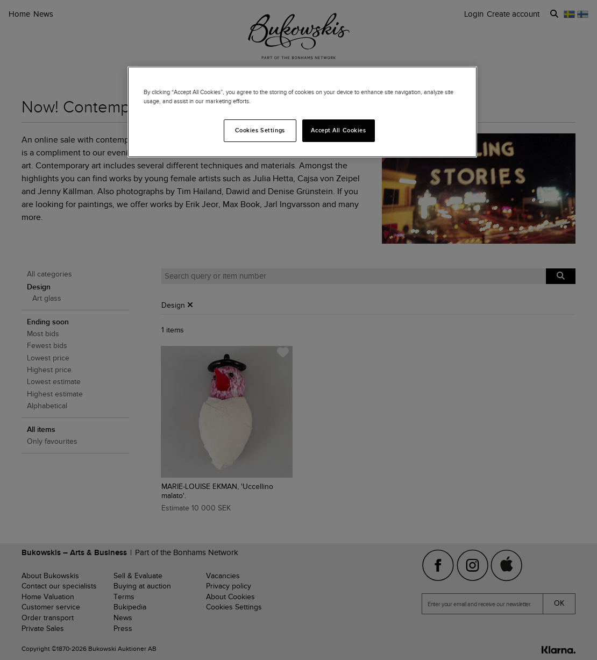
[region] (302, 112)
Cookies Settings (260, 130)
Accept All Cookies (338, 130)
